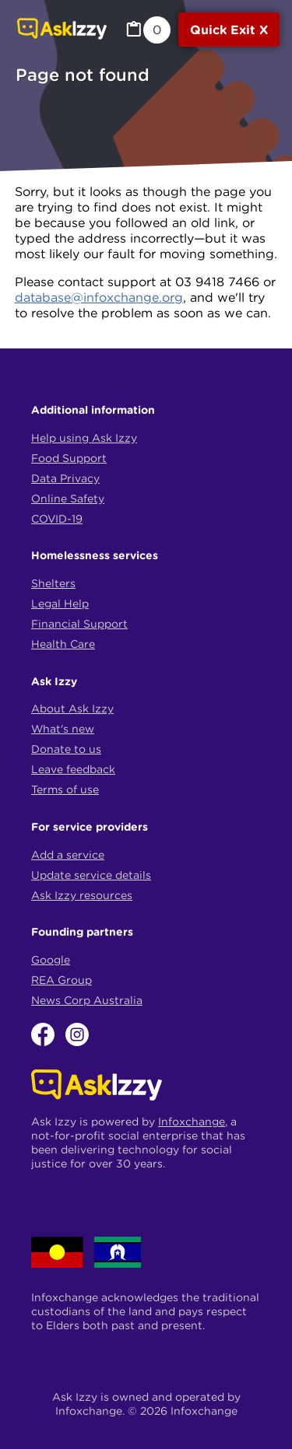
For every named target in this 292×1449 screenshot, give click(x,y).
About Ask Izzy (72, 709)
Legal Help (60, 604)
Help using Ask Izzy (84, 438)
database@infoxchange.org (99, 297)
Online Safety (67, 499)
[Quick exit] (229, 29)
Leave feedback (73, 769)
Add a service (67, 855)
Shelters (53, 583)
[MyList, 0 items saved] (147, 30)
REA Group (61, 980)
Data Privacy (65, 478)
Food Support (69, 458)
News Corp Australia (86, 1000)
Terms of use (65, 789)
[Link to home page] (61, 30)
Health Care (63, 644)
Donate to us (66, 749)
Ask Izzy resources (81, 895)
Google (50, 960)
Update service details (91, 875)
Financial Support (79, 624)
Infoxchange (191, 1122)
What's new (62, 729)
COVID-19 (57, 519)
